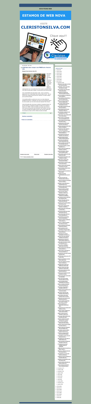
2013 (58, 391)
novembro (60, 368)
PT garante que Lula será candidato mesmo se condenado (62, 345)
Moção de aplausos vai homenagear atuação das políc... (63, 305)
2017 (58, 81)
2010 (58, 395)
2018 (58, 79)
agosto (59, 372)
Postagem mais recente (24, 154)
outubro (59, 369)
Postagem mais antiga (48, 154)
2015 (58, 387)
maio (59, 377)
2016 (58, 386)
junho (59, 376)
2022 (58, 73)
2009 (58, 397)
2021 (58, 74)
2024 (58, 69)
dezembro (60, 82)
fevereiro (60, 382)
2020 (58, 76)
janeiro (59, 384)
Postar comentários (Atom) (28, 156)
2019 (58, 77)
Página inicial (36, 154)
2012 (58, 392)
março (59, 381)
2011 (58, 394)
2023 (58, 71)
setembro (60, 371)
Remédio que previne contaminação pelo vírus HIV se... (64, 175)
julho (59, 374)
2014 (58, 389)
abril (59, 379)
